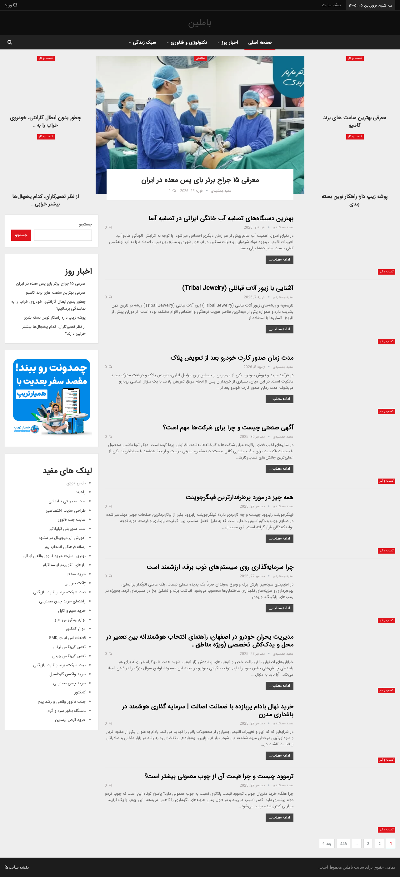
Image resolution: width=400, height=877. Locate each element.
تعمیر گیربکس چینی (69, 656)
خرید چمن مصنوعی (69, 683)
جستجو (85, 224)
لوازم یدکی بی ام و (70, 619)
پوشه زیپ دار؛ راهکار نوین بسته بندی (354, 200)
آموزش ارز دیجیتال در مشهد (62, 537)
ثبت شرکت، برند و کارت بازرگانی (59, 592)
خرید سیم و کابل (72, 610)
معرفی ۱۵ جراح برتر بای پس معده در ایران (51, 283)
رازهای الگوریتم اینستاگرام (64, 565)
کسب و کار (355, 58)
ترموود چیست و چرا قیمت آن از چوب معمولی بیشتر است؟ (219, 776)
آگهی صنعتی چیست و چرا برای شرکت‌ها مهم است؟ (228, 427)
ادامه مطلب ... (279, 259)
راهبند (81, 492)
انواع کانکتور (76, 628)
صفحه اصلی (262, 43)
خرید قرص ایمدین (70, 719)
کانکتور (80, 692)
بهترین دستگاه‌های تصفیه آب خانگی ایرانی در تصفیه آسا (220, 218)
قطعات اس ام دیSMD (67, 637)
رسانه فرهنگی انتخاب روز (65, 546)
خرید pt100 (77, 574)
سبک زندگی (142, 43)
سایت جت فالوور (72, 519)
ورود (11, 5)
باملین (200, 22)
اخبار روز (230, 43)
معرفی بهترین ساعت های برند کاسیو (354, 121)
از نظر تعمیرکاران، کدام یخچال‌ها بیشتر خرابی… (45, 200)
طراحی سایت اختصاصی (66, 510)
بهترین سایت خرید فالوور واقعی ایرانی (54, 556)
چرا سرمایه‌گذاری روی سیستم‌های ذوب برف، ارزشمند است (220, 567)
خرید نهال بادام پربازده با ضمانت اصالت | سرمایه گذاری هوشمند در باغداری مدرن (207, 710)
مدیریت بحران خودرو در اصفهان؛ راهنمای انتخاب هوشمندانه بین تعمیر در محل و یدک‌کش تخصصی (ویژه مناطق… (199, 640)
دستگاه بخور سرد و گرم (67, 710)
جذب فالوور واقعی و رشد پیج (62, 701)
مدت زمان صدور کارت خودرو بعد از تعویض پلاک (231, 357)
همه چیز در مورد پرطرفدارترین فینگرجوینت (239, 497)
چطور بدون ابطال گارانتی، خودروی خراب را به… (45, 121)
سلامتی (200, 58)
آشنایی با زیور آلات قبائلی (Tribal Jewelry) (237, 288)
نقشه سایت (331, 5)
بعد (327, 843)
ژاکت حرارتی (75, 583)
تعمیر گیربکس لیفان (69, 647)
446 (343, 843)
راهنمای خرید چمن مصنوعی (62, 601)
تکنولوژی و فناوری (188, 43)
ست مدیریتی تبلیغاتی (67, 501)
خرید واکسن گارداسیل (67, 674)
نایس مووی (76, 483)
